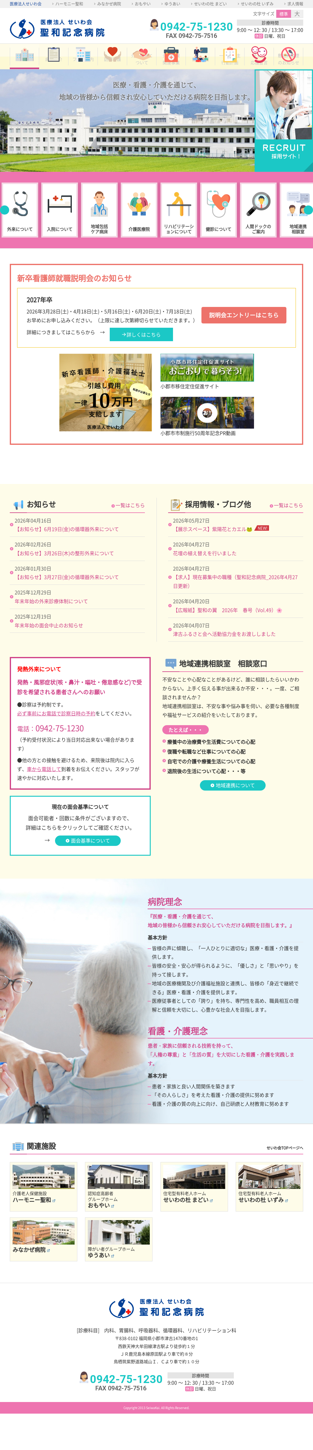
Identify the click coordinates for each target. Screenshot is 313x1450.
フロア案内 (83, 69)
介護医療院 (139, 237)
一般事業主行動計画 (230, 69)
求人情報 (295, 3)
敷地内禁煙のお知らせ (288, 69)
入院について (59, 237)
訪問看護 (112, 69)
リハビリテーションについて (179, 237)
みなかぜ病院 (109, 3)
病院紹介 (53, 69)
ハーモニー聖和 (69, 3)
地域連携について (235, 821)
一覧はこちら (130, 541)
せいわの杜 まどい (210, 3)
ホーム (24, 69)
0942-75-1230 (196, 26)
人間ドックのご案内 (258, 237)
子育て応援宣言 (259, 69)
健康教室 (200, 69)
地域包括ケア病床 (99, 237)
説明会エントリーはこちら (242, 323)
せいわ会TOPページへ (285, 1184)
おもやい (143, 3)
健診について (218, 237)
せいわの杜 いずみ (257, 3)
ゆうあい (172, 3)
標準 (283, 14)
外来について (20, 237)
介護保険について (142, 69)
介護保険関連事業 (171, 69)
